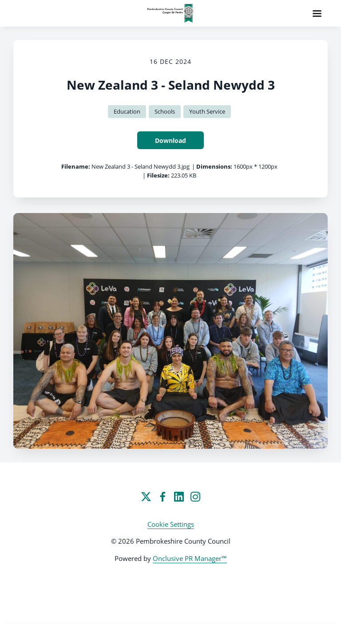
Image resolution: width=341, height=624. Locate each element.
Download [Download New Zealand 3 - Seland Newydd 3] (170, 140)
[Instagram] (195, 497)
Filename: (75, 166)
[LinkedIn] (179, 497)
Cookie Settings (170, 524)
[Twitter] (146, 497)
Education (127, 111)
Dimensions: (214, 166)
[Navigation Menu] (317, 13)
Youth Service (207, 111)
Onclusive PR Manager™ (190, 558)
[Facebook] (162, 497)
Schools (165, 111)
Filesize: (158, 175)
